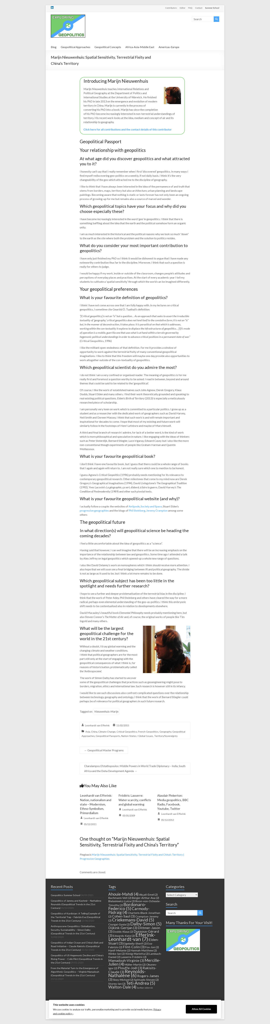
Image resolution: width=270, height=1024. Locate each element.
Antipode (134, 506)
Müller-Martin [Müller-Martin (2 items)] (135, 964)
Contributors (171, 8)
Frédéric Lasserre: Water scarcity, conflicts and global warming (134, 800)
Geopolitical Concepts (108, 47)
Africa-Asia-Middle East (139, 47)
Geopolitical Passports (108, 735)
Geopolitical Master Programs (104, 750)
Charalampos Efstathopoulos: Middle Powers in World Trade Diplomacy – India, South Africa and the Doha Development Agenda (134, 768)
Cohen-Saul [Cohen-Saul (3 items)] (123, 916)
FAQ (190, 8)
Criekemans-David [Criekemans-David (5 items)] (133, 919)
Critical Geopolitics (127, 731)
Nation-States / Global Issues (137, 735)
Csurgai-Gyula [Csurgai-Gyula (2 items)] (119, 924)
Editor (182, 8)
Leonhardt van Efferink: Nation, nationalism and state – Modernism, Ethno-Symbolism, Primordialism (96, 804)
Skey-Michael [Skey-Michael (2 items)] (123, 979)
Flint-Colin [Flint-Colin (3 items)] (134, 947)
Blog (53, 47)
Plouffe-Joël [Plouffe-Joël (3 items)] (130, 968)
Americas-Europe (169, 47)
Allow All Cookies (201, 1009)
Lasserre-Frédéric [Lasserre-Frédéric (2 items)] (134, 957)
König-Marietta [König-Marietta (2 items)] (137, 953)
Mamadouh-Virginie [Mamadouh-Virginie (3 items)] (126, 960)
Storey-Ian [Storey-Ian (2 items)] (117, 983)
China (94, 731)
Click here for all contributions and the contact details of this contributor (128, 129)
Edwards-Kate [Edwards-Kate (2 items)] (124, 935)
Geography (165, 731)
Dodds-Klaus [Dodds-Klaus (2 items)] (123, 931)
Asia (87, 731)
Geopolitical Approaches (75, 47)
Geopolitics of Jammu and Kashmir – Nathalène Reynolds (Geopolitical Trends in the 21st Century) (76, 904)
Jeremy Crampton (157, 510)
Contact (198, 8)
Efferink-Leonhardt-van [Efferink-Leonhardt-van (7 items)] (131, 937)
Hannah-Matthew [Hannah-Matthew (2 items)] (144, 950)
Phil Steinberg (137, 510)
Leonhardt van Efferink (97, 725)
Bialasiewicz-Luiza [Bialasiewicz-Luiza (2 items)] (121, 901)
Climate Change (107, 731)
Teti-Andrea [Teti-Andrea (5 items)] (140, 983)
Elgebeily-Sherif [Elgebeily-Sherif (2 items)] (135, 943)
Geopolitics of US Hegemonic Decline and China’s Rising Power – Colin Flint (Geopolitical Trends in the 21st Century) (77, 959)
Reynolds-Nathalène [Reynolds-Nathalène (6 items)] (127, 973)
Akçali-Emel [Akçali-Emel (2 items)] (148, 894)
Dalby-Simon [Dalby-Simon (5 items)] (146, 923)
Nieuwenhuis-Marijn (106, 711)
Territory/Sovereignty (166, 735)
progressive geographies (94, 510)
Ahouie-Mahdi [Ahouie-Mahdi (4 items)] (123, 894)
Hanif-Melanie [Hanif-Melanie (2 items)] (119, 950)
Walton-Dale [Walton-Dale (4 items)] (122, 987)
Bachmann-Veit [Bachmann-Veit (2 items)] (119, 897)
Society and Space (151, 506)
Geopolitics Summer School (65, 895)
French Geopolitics (148, 731)
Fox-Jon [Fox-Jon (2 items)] (152, 947)
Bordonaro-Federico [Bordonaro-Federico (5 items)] (127, 906)
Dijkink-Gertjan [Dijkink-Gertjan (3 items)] (122, 928)
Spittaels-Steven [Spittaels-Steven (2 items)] (146, 979)
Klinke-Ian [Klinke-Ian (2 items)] (116, 953)
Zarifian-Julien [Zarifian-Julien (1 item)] (145, 988)
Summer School (212, 8)
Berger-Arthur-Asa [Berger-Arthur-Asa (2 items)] (145, 897)
